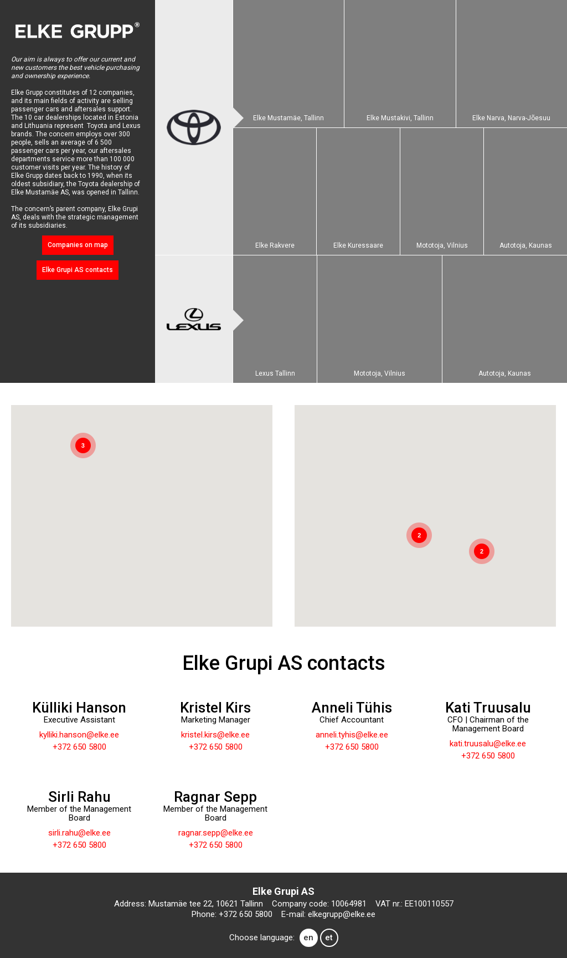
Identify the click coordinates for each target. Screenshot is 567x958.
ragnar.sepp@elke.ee (215, 833)
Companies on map (78, 245)
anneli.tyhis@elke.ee (352, 735)
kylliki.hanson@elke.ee (79, 735)
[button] (167, 443)
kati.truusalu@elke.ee (488, 744)
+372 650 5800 (79, 747)
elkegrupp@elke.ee (341, 914)
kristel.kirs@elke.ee (215, 735)
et (329, 937)
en (308, 937)
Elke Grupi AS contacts (77, 270)
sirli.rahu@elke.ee (79, 833)
